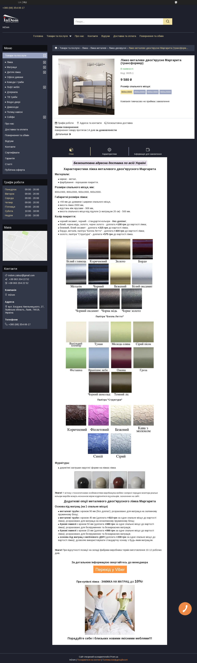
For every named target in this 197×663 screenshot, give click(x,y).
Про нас (79, 36)
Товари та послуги (57, 36)
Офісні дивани (15, 77)
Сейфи (11, 117)
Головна (38, 36)
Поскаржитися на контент (89, 660)
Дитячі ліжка (14, 72)
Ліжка (85, 48)
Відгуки (105, 36)
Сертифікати (12, 152)
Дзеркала (12, 92)
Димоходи (12, 107)
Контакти (93, 36)
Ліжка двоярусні (117, 48)
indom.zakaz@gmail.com (21, 275)
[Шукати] (167, 21)
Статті (8, 164)
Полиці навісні (15, 112)
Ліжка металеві (98, 48)
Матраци (12, 67)
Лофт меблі (13, 87)
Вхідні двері (13, 102)
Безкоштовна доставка (120, 123)
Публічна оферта (15, 169)
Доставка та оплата (124, 36)
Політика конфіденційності (115, 660)
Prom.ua (114, 657)
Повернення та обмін (152, 36)
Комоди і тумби (15, 82)
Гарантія (10, 158)
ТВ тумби (12, 97)
